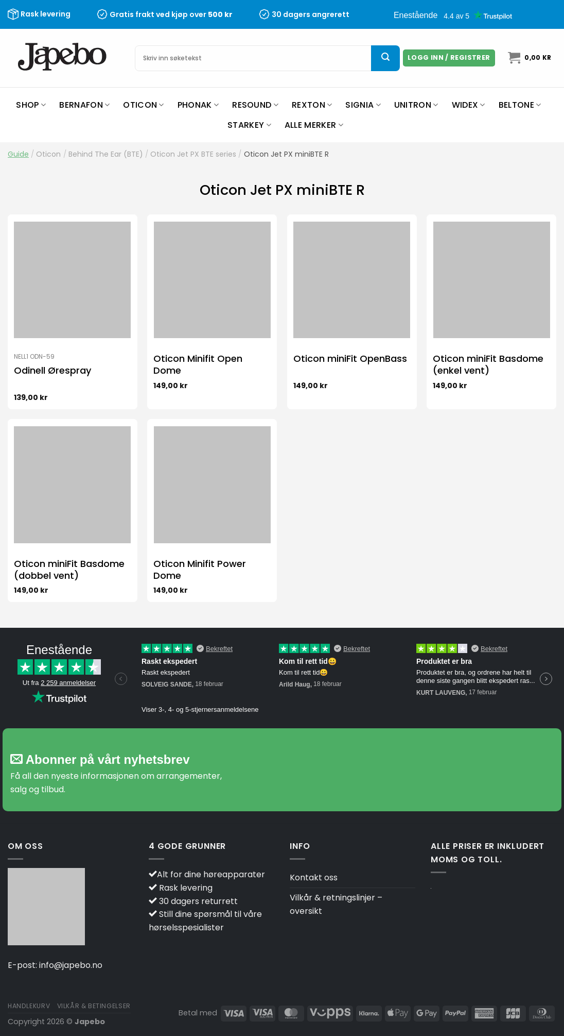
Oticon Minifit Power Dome (199, 570)
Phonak (198, 105)
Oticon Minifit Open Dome (197, 365)
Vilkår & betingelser (94, 1005)
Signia (362, 105)
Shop (31, 105)
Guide (18, 154)
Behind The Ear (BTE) (105, 154)
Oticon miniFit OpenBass (350, 358)
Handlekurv (29, 1005)
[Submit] (385, 58)
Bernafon (84, 105)
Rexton (312, 105)
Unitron (416, 105)
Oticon (143, 105)
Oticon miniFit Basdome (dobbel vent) (69, 570)
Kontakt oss (314, 877)
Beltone (520, 105)
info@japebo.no (70, 965)
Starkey (249, 125)
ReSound (255, 105)
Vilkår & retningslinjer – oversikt (336, 904)
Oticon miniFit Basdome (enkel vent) (488, 365)
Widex (468, 105)
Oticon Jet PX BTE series (193, 154)
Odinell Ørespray (52, 370)
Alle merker (314, 125)
